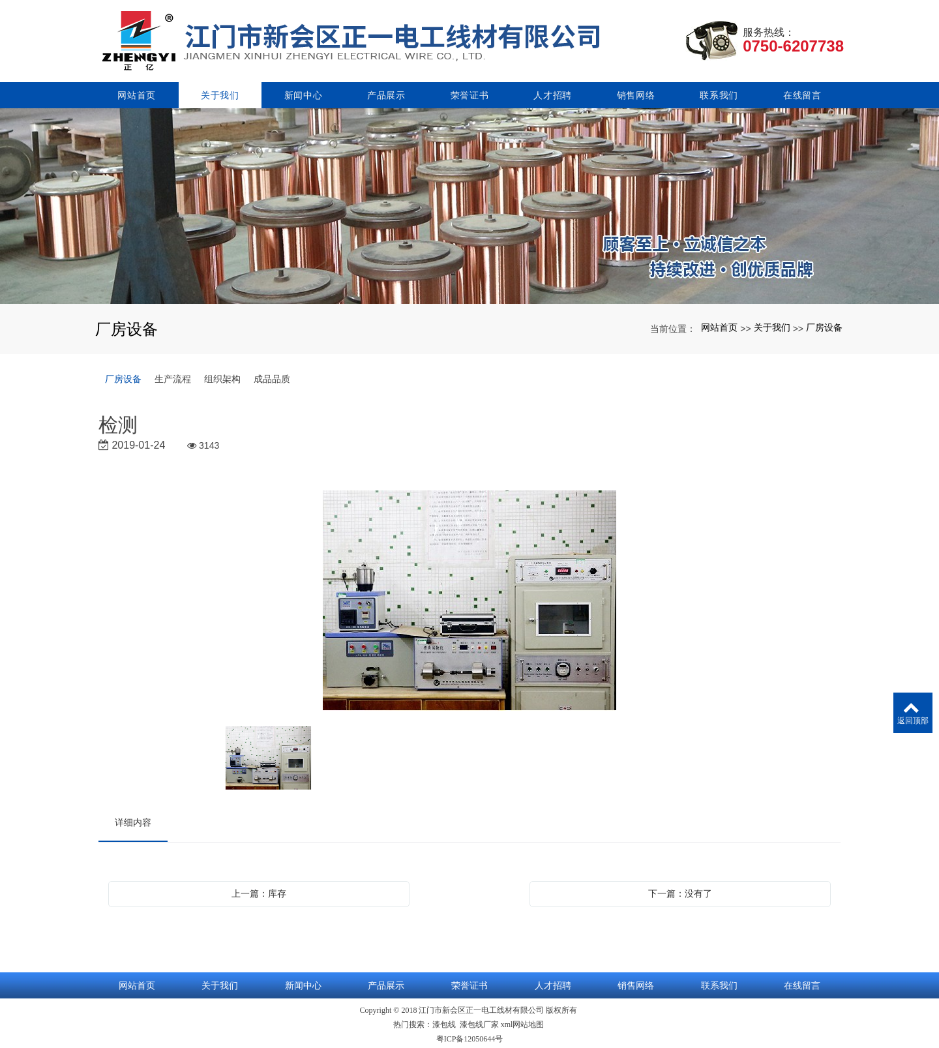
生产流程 (173, 376)
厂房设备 (824, 325)
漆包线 (444, 1021)
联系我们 (719, 92)
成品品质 (272, 376)
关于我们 (220, 92)
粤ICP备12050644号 (469, 1036)
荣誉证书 (470, 92)
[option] (470, 599)
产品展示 (386, 92)
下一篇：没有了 (680, 891)
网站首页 (136, 92)
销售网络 (636, 92)
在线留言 (802, 92)
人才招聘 (552, 92)
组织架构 (222, 376)
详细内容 (133, 820)
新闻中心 (303, 92)
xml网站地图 (522, 1021)
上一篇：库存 (258, 891)
